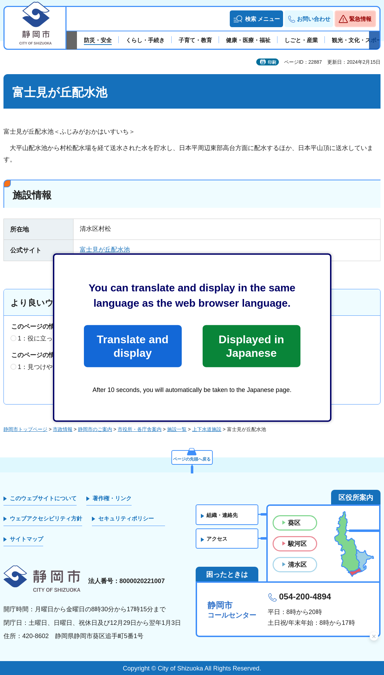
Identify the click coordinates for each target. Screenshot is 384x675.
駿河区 (297, 543)
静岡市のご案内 (95, 429)
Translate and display (133, 346)
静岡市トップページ (25, 429)
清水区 (297, 564)
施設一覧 (177, 429)
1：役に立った (38, 338)
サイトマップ (26, 539)
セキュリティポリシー (126, 518)
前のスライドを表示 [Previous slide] (71, 40)
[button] (256, 18)
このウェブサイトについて (43, 498)
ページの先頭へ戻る (192, 457)
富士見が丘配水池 (105, 249)
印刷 (272, 62)
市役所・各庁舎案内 (140, 429)
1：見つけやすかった (48, 366)
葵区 (294, 522)
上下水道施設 (206, 429)
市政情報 (62, 429)
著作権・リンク (112, 498)
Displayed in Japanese (251, 346)
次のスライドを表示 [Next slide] (374, 40)
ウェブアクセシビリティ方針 (46, 518)
